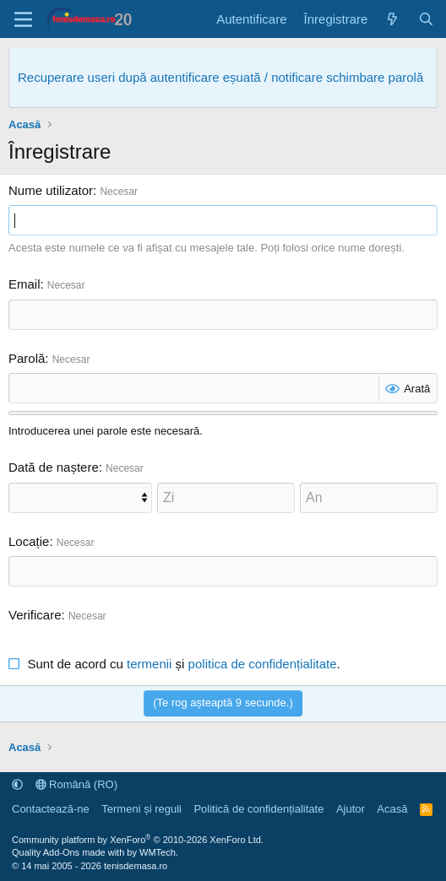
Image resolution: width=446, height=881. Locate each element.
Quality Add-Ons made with (69, 852)
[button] (17, 784)
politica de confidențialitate (262, 664)
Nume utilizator (50, 190)
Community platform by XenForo (138, 840)
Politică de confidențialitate (258, 809)
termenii (149, 664)
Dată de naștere (53, 467)
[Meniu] (23, 19)
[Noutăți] (392, 19)
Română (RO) (76, 784)
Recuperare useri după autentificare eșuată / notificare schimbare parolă (220, 77)
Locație (28, 541)
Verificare (35, 615)
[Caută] (426, 19)
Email (24, 284)
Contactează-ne (51, 809)
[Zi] (226, 498)
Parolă (26, 358)
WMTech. (158, 852)
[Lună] (80, 498)
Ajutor (350, 809)
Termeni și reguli (141, 809)
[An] (369, 498)
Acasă (392, 809)
